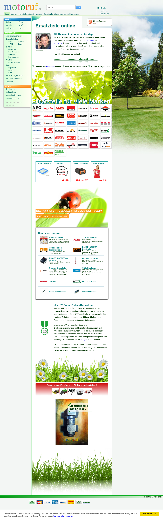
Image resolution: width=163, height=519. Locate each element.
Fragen (84, 340)
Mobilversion (10, 105)
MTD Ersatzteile (89, 281)
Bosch (20, 44)
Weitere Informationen (63, 516)
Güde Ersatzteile (89, 268)
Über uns (14, 14)
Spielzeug (10, 28)
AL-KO (10, 41)
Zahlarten (47, 14)
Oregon (22, 28)
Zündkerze (58, 43)
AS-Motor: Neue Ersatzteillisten (56, 249)
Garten (9, 60)
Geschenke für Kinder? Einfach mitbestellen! (72, 385)
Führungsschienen (90, 258)
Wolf (21, 25)
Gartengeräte (12, 49)
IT (21, 102)
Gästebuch (30, 14)
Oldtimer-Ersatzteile (14, 79)
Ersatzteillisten (12, 39)
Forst (8, 65)
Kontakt (22, 14)
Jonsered (53, 281)
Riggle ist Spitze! (56, 238)
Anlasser (90, 40)
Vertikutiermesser (89, 292)
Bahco (8, 22)
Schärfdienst (11, 92)
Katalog (9, 47)
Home (7, 14)
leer (94, 24)
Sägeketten (12, 68)
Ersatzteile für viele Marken (71, 101)
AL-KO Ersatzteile (89, 238)
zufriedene (50, 66)
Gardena (21, 41)
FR (14, 102)
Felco (21, 22)
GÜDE (10, 44)
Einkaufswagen (99, 21)
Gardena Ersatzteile (57, 268)
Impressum (74, 14)
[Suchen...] (61, 7)
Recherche (10, 89)
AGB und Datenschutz (60, 14)
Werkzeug (11, 54)
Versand (39, 14)
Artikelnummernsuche (14, 36)
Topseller (9, 82)
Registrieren (104, 14)
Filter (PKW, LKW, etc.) (15, 76)
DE (7, 102)
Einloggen (104, 11)
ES (18, 102)
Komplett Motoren (14, 52)
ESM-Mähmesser (14, 62)
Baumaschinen (13, 57)
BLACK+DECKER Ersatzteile (89, 248)
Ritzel (10, 73)
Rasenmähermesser (57, 292)
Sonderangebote (12, 98)
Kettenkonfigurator (13, 95)
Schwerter (11, 70)
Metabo (9, 25)
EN (11, 102)
